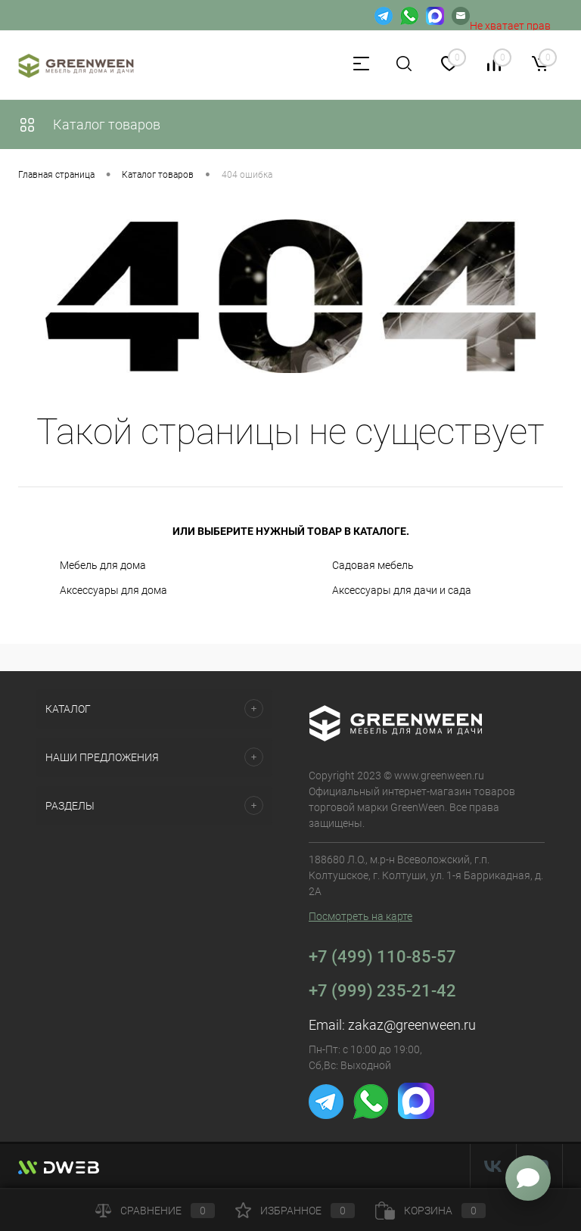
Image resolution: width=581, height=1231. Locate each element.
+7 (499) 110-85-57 (382, 956)
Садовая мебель (373, 565)
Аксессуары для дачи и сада (401, 590)
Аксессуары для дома (113, 590)
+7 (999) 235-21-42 (382, 990)
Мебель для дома (103, 565)
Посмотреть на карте (360, 916)
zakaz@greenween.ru (412, 1025)
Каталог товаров (89, 124)
